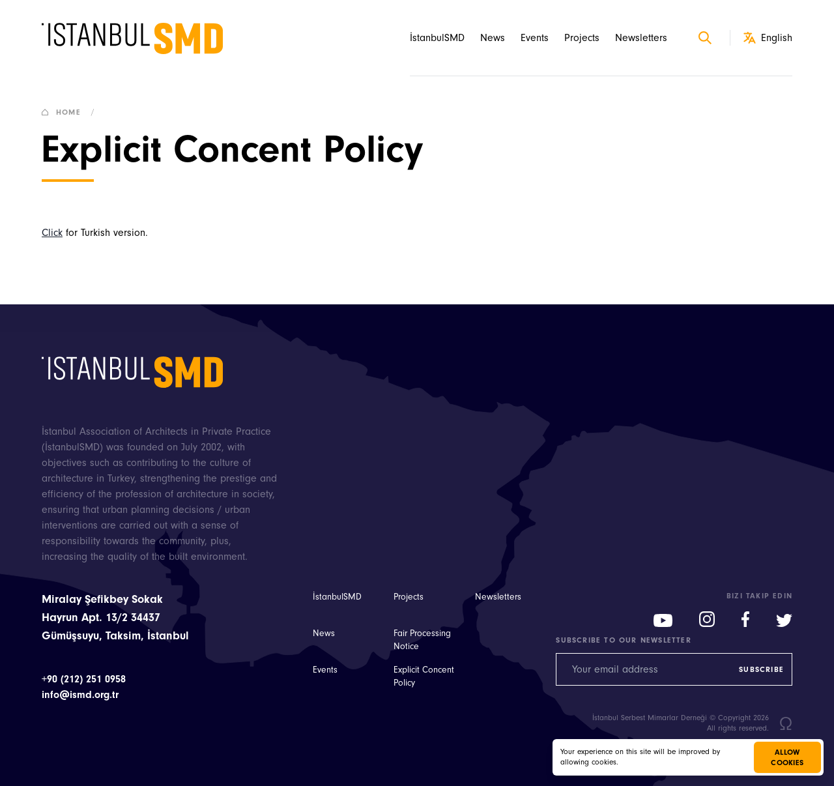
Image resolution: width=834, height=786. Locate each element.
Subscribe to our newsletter (623, 640)
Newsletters (641, 38)
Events (535, 38)
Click (52, 233)
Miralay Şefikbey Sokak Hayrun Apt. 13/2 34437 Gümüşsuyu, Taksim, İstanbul (115, 617)
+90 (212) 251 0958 (84, 679)
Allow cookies (787, 757)
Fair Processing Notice (422, 640)
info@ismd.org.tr (80, 695)
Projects (581, 38)
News (492, 38)
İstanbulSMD (437, 38)
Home (71, 112)
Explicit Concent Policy (424, 676)
